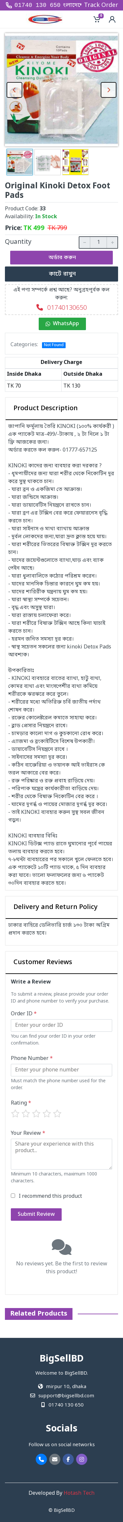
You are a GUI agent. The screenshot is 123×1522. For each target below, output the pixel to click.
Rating (21, 1103)
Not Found (54, 345)
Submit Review (36, 1214)
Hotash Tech (79, 1493)
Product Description (45, 408)
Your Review (28, 1133)
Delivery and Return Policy (55, 907)
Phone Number (32, 1058)
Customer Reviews (42, 962)
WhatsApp (62, 324)
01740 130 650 (37, 5)
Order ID (24, 1014)
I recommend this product (50, 1196)
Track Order (101, 5)
